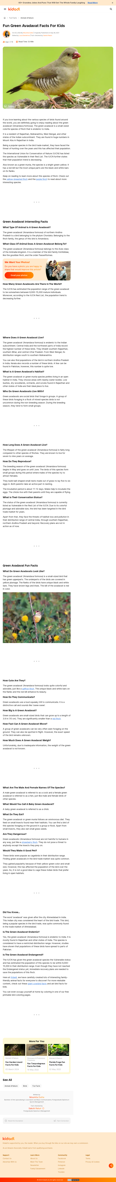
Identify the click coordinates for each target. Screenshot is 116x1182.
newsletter (34, 1165)
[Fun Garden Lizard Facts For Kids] (14, 1049)
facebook (62, 1158)
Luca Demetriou (24, 35)
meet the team (36, 1162)
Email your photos (19, 275)
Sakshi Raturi (47, 35)
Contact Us (7, 1158)
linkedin (61, 1169)
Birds (25, 1086)
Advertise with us (10, 1162)
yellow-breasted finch (17, 179)
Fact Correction (63, 1121)
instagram (61, 1165)
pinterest (61, 1162)
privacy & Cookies (93, 1162)
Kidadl (5, 18)
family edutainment (37, 1169)
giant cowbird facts (37, 983)
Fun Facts (13, 18)
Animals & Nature (11, 1058)
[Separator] (111, 1165)
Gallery (11, 106)
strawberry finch (29, 842)
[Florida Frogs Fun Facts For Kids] (58, 1050)
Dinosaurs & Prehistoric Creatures (36, 1059)
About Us (34, 1158)
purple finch (41, 179)
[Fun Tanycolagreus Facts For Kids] (36, 1050)
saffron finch (28, 688)
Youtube (61, 1172)
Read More (93, 3)
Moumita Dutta (28, 33)
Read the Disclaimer (15, 1121)
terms (88, 1158)
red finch (56, 718)
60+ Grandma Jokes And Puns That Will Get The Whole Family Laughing (52, 3)
